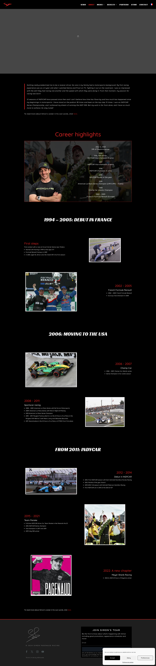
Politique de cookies (127, 662)
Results (111, 5)
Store (134, 5)
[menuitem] (151, 6)
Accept (112, 658)
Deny (129, 658)
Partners (124, 5)
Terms (28, 657)
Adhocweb (40, 657)
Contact (143, 5)
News (83, 5)
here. (76, 114)
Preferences (145, 658)
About (91, 5)
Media (100, 5)
